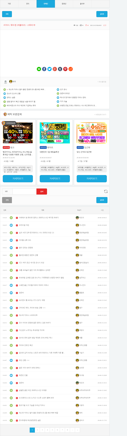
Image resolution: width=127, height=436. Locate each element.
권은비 (21, 293)
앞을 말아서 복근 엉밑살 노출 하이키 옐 (21, 101)
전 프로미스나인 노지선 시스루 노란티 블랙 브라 (36, 398)
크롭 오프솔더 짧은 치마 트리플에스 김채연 (34, 270)
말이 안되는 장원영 (26, 248)
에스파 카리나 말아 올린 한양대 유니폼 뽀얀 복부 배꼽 (27, 89)
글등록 (102, 14)
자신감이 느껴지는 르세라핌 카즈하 (31, 330)
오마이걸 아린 (24, 225)
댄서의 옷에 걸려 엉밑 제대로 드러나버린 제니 (35, 338)
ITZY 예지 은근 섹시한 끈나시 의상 (31, 263)
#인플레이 (10, 170)
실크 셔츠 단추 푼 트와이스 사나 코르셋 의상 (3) (36, 233)
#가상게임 (22, 167)
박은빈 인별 (23, 375)
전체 (7, 200)
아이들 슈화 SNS (25, 240)
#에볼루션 (23, 170)
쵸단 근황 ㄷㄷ (24, 360)
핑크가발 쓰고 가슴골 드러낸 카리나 (32, 405)
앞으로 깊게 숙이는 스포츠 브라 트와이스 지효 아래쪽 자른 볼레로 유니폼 (42, 353)
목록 (7, 14)
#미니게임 (7, 167)
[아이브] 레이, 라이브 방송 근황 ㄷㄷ (32, 308)
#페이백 (9, 172)
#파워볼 (43, 167)
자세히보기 (18, 178)
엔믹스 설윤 (11, 97)
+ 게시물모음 (102, 81)
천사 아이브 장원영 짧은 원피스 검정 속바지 (35, 323)
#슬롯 (58, 167)
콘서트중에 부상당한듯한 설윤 (30, 420)
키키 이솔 (63, 101)
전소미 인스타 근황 (13, 93)
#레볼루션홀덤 (60, 170)
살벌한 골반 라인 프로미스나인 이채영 (32, 390)
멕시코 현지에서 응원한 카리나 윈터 (73, 97)
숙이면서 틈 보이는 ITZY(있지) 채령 (32, 300)
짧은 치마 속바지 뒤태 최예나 (29, 368)
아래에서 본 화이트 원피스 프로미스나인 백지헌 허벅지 (39, 218)
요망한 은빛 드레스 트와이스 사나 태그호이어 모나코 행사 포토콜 (78, 105)
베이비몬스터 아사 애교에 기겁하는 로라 (21, 105)
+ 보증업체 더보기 (100, 114)
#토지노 (14, 167)
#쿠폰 (15, 172)
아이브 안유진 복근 (26, 345)
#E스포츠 (51, 170)
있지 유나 (63, 89)
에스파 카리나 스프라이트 (28, 315)
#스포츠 (63, 167)
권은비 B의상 (65, 93)
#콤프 (17, 170)
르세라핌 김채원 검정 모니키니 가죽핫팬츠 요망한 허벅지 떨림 (41, 278)
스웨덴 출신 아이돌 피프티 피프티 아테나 (34, 285)
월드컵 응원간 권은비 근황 (28, 255)
